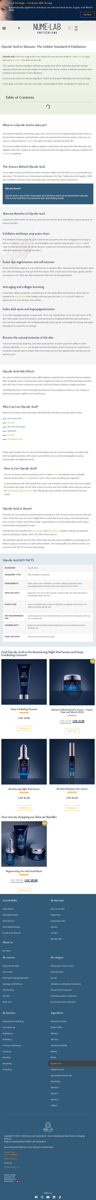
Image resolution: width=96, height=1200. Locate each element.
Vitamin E (55, 1099)
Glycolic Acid (56, 1063)
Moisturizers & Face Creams (62, 966)
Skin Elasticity (8, 990)
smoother (7, 153)
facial (27, 478)
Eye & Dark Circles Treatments (63, 1002)
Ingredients (57, 1013)
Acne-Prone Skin (58, 909)
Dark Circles (7, 972)
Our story (7, 951)
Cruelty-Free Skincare (12, 933)
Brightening (8, 1033)
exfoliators (78, 243)
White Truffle (56, 1027)
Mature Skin (56, 915)
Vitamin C (55, 1093)
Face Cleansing (9, 1027)
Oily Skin (54, 927)
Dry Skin (54, 933)
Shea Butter (56, 1081)
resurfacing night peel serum (20, 490)
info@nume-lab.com (11, 1167)
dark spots (15, 60)
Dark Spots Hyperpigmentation (16, 978)
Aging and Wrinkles (11, 966)
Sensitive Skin (56, 939)
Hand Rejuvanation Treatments (64, 996)
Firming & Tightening (12, 1045)
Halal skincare (54, 531)
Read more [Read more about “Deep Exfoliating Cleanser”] (24, 728)
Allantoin (54, 1033)
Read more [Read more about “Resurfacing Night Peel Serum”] (24, 808)
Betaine (54, 1051)
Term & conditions (11, 1154)
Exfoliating (7, 1039)
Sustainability (10, 900)
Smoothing (7, 1063)
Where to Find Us (10, 1159)
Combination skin (15, 439)
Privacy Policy (9, 1152)
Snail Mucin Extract (59, 1021)
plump (63, 296)
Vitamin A (55, 1087)
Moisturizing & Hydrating (13, 1021)
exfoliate (30, 141)
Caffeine (54, 1105)
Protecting (7, 1069)
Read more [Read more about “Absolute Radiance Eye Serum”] (72, 808)
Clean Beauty (8, 909)
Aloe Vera (55, 1039)
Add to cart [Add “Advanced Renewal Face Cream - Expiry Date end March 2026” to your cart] (72, 731)
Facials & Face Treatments (61, 990)
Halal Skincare (8, 921)
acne (80, 56)
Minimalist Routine (10, 915)
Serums (54, 978)
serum (55, 474)
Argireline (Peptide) (59, 1045)
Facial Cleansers (57, 972)
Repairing (7, 1057)
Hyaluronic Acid (57, 1069)
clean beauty (37, 531)
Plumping (7, 1051)
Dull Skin (6, 996)
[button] (4, 28)
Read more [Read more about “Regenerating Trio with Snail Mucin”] (24, 890)
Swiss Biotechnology (11, 927)
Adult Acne (7, 1002)
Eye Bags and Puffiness (12, 984)
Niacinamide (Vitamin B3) (61, 1075)
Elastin (53, 1057)
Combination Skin (58, 921)
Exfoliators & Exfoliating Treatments (66, 984)
